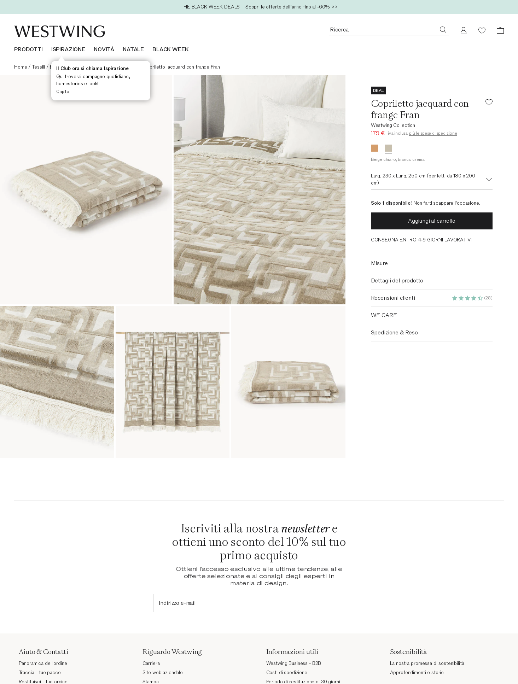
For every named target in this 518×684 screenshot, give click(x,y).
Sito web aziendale (162, 672)
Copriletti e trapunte (116, 67)
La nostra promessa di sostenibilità (427, 663)
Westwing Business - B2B (293, 663)
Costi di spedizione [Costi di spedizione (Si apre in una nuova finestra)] (286, 672)
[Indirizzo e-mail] (259, 603)
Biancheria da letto (70, 67)
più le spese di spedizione (433, 133)
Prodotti (28, 49)
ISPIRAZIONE (68, 49)
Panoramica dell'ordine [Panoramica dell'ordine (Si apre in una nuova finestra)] (43, 663)
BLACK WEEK (170, 49)
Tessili (38, 67)
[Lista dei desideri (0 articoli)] (482, 30)
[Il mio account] (463, 30)
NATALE (133, 49)
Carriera (151, 663)
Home (20, 67)
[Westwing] (59, 31)
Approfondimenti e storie (417, 672)
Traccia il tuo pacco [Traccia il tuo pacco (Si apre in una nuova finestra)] (40, 672)
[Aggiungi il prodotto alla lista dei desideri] (489, 103)
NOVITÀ (104, 49)
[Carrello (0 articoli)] (500, 30)
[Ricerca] (443, 29)
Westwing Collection (393, 125)
